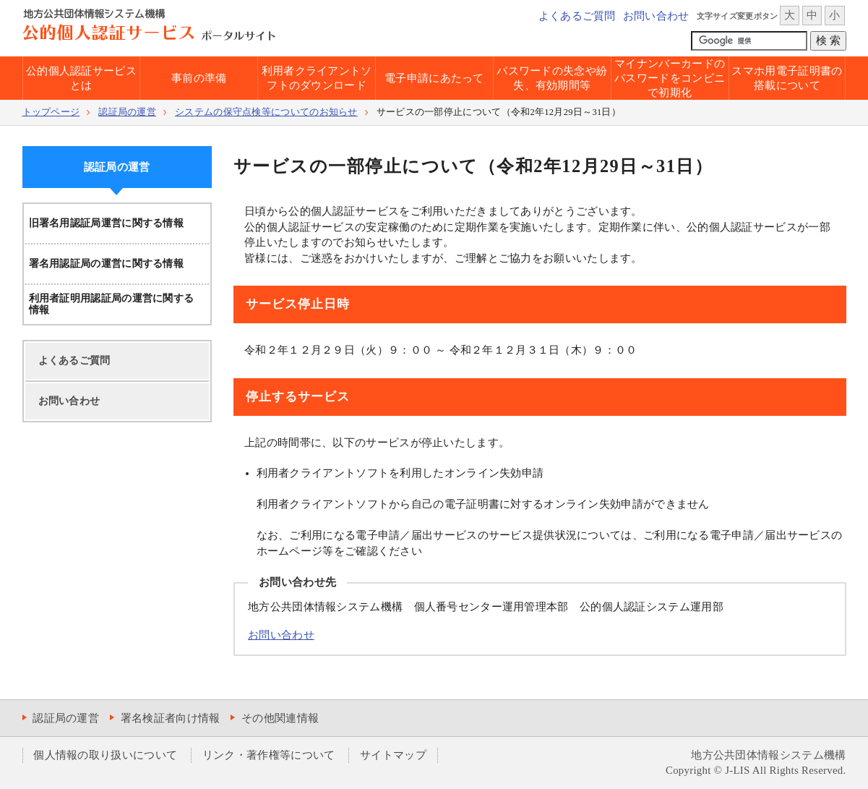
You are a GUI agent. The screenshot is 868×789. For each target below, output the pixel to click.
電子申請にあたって (434, 78)
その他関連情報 (280, 718)
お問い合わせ (656, 16)
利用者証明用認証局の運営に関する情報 (111, 304)
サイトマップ (393, 755)
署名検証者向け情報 (170, 718)
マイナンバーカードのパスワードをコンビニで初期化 (669, 78)
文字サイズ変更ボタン (737, 16)
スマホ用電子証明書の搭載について (786, 78)
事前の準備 (199, 78)
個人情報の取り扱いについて (105, 755)
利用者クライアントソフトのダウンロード (317, 78)
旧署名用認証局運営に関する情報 (106, 223)
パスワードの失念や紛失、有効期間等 (552, 78)
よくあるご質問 (577, 16)
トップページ (51, 112)
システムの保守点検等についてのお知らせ (266, 112)
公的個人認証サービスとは (81, 78)
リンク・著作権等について (268, 755)
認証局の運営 (127, 112)
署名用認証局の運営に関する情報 (106, 263)
